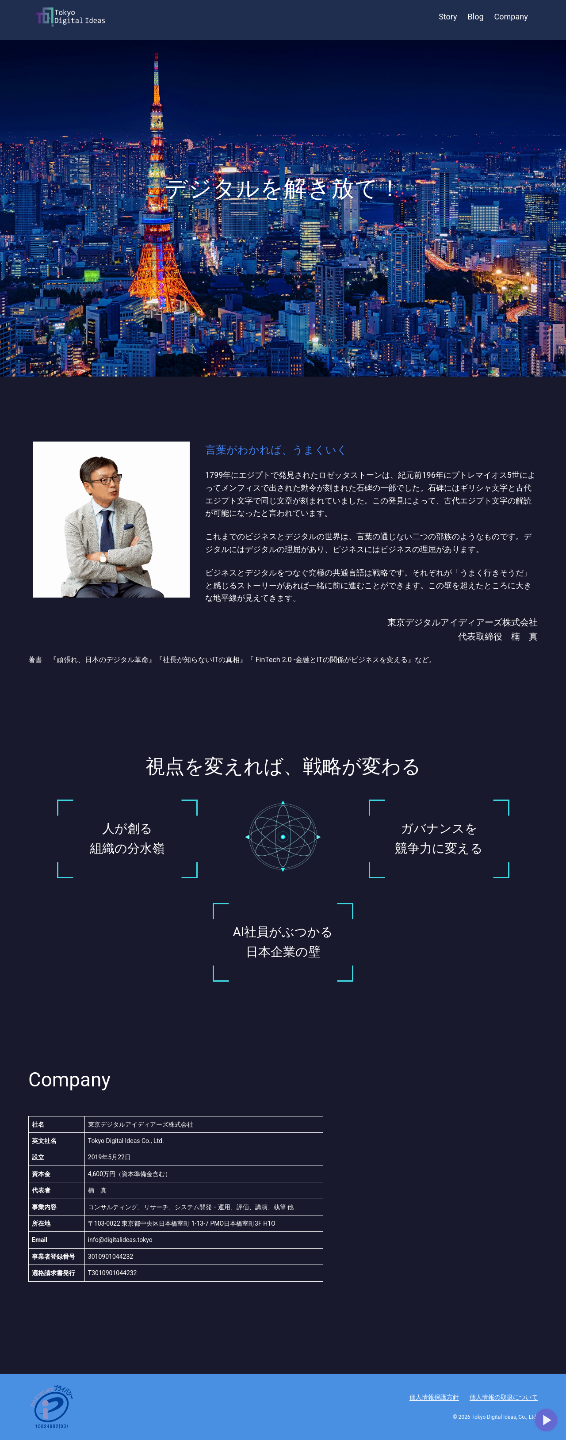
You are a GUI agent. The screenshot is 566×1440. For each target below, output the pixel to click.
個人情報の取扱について (504, 1397)
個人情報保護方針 (434, 1397)
